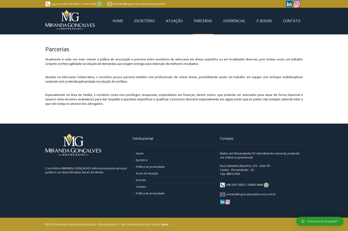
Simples (159, 224)
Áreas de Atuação (147, 173)
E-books (141, 180)
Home (140, 153)
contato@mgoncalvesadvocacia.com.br (139, 4)
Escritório (142, 160)
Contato (141, 187)
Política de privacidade (150, 167)
